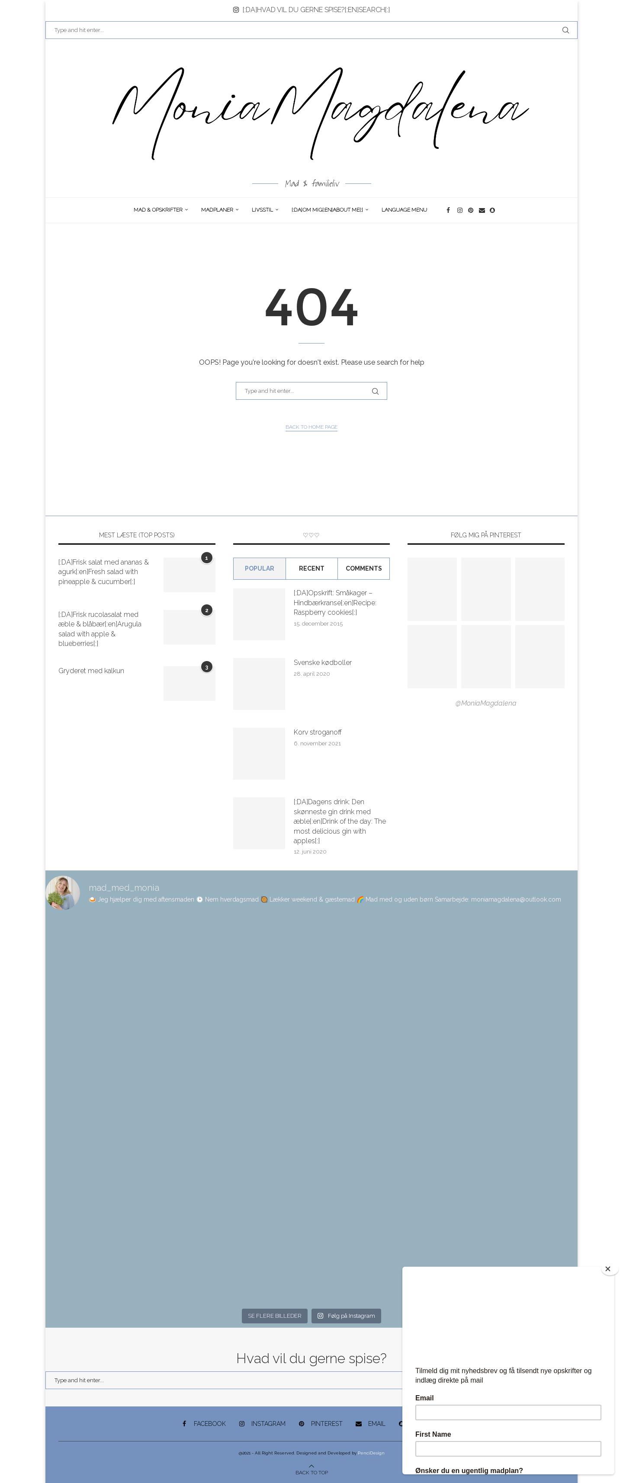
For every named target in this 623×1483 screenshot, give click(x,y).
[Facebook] (449, 210)
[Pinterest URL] (432, 589)
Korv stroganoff (318, 732)
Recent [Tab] (311, 568)
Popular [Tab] (259, 568)
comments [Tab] (364, 568)
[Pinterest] (471, 210)
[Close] (610, 1268)
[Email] (482, 210)
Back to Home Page (311, 427)
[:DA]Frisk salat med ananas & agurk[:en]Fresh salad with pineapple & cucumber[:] (103, 572)
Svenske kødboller (323, 662)
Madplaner (217, 210)
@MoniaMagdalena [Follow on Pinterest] (486, 703)
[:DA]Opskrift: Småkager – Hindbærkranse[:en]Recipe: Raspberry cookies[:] (335, 602)
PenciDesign (371, 1453)
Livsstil (262, 210)
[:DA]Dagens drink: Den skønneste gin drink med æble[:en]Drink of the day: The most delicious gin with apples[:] (340, 821)
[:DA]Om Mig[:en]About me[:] (327, 210)
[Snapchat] (493, 210)
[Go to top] (311, 1472)
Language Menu (404, 210)
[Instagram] (460, 210)
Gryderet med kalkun (91, 671)
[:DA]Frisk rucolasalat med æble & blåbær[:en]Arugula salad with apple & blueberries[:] (99, 629)
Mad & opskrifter (158, 210)
